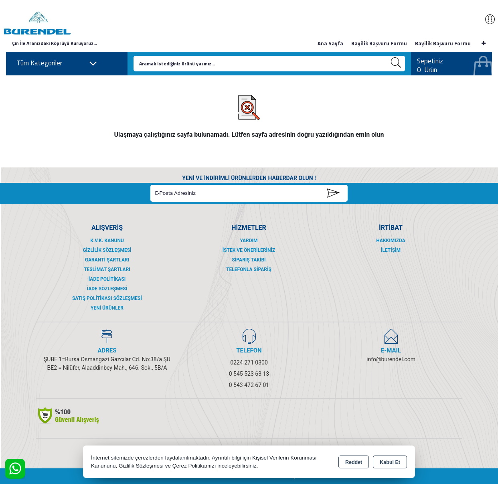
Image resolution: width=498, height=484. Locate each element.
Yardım (248, 240)
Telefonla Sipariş (248, 269)
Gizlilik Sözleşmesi (107, 250)
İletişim (391, 250)
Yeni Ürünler (107, 308)
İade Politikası (107, 279)
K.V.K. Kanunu (107, 240)
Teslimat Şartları (107, 269)
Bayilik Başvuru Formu (379, 43)
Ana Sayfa (330, 43)
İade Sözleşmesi (107, 289)
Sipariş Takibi (248, 260)
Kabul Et (390, 462)
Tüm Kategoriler (56, 63)
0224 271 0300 (249, 362)
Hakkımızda (390, 240)
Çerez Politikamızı (194, 466)
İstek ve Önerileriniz (249, 250)
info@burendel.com (390, 359)
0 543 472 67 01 (249, 385)
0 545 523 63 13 (249, 374)
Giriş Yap (486, 19)
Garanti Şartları (107, 260)
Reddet (353, 462)
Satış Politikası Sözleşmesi (107, 298)
